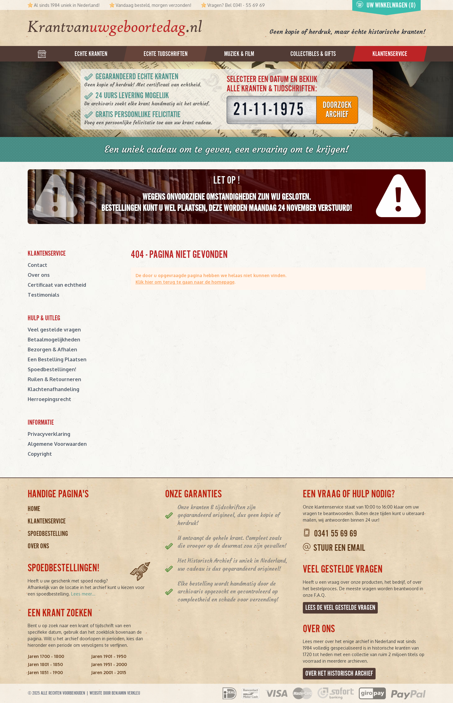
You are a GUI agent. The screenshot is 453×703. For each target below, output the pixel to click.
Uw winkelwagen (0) (386, 5)
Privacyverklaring (49, 434)
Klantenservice (47, 521)
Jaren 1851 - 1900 (45, 672)
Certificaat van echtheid (57, 285)
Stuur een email (339, 548)
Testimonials (43, 295)
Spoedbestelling (48, 533)
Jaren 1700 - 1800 (46, 656)
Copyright (40, 454)
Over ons (39, 275)
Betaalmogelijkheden (54, 339)
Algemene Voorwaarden (57, 444)
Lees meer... (83, 593)
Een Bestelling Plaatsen (57, 359)
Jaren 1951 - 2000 (109, 664)
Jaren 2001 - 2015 (108, 672)
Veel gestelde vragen (54, 329)
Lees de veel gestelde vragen (340, 607)
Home (34, 509)
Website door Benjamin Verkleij (115, 693)
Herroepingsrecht (49, 399)
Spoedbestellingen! (52, 369)
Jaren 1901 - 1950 (108, 656)
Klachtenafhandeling (53, 389)
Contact (37, 265)
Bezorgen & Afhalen (52, 349)
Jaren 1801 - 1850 (45, 664)
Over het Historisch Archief (339, 673)
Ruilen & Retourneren (54, 379)
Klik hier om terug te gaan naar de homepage (185, 282)
